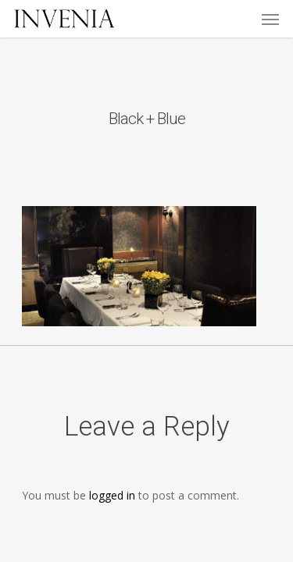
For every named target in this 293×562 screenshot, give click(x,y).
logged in (112, 495)
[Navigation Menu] (270, 19)
